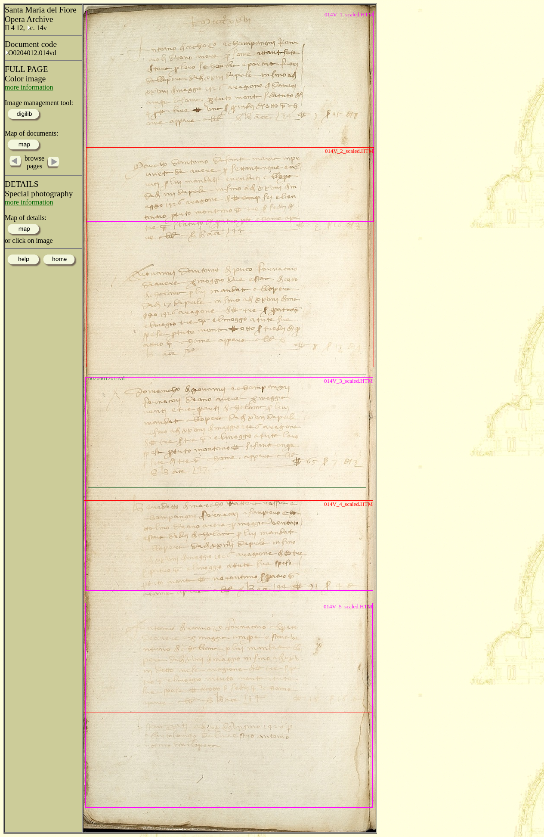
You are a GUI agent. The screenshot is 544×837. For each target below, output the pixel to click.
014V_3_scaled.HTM (348, 381)
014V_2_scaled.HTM (349, 151)
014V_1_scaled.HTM (349, 14)
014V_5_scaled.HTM (348, 606)
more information (29, 87)
